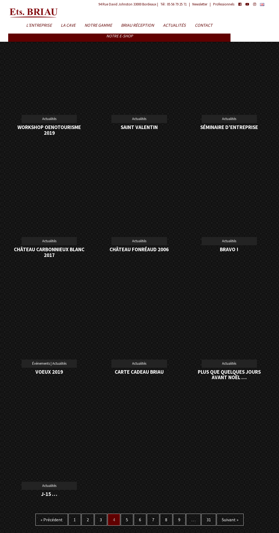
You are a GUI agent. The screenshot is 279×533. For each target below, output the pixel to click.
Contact (204, 25)
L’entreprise (39, 25)
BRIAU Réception (137, 25)
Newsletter (199, 4)
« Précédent (52, 519)
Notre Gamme (98, 25)
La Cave (68, 25)
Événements (41, 363)
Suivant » (230, 519)
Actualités (174, 25)
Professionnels (223, 4)
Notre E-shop (119, 36)
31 (209, 519)
